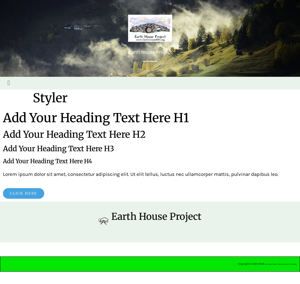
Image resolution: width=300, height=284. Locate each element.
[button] (8, 83)
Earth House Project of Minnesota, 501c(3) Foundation (281, 264)
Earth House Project (156, 216)
